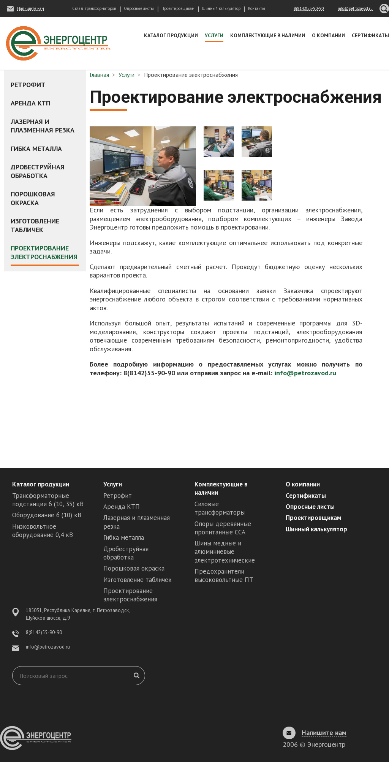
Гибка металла (36, 148)
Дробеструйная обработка (38, 171)
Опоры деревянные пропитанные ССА (222, 528)
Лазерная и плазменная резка (42, 126)
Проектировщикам (177, 8)
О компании (328, 35)
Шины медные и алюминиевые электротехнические (224, 551)
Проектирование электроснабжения (44, 252)
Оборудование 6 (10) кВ (46, 515)
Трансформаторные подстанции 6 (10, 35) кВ (48, 499)
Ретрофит (28, 84)
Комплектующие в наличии (267, 35)
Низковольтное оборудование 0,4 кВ (42, 530)
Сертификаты (370, 35)
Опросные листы (139, 8)
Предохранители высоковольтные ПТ (223, 575)
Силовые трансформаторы (219, 508)
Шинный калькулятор (221, 8)
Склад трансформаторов (94, 8)
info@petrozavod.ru (305, 372)
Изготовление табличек (35, 225)
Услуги (214, 35)
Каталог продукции (171, 35)
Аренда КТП (30, 103)
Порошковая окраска (33, 198)
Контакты (256, 8)
